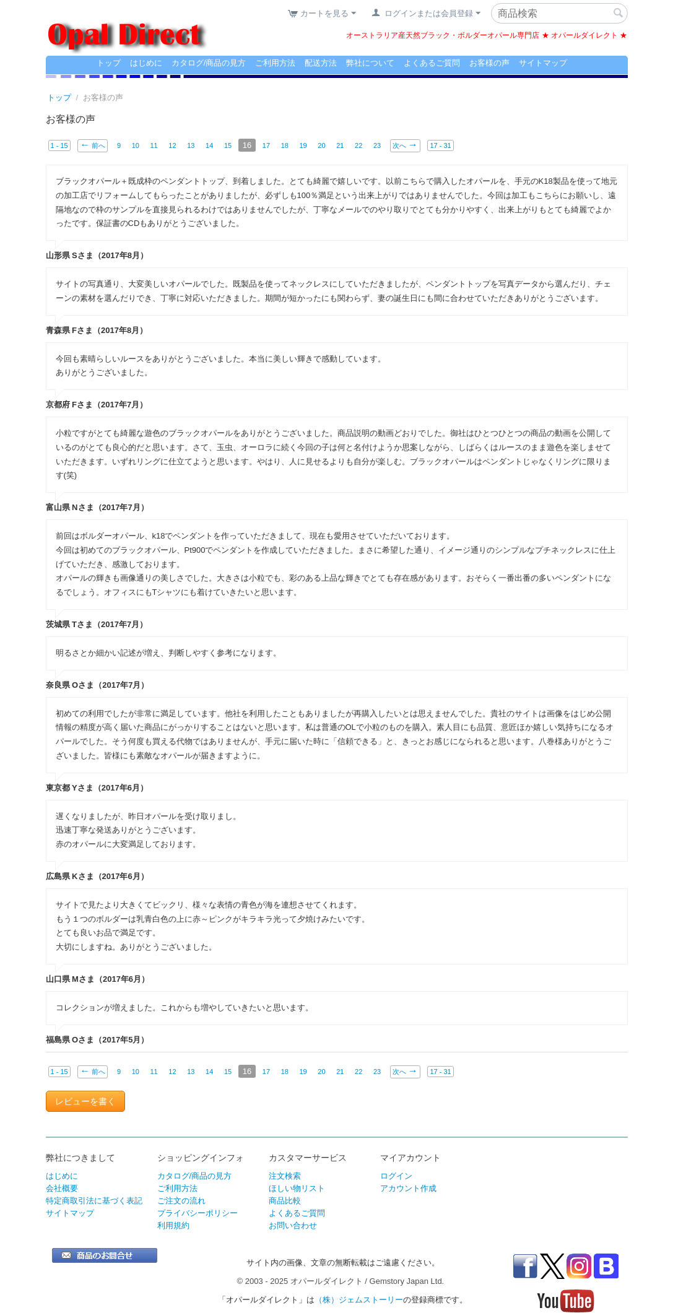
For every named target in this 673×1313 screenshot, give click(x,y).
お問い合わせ (293, 1225)
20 (322, 145)
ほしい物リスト (297, 1188)
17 (266, 145)
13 (190, 145)
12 (172, 145)
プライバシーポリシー (197, 1213)
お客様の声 (489, 62)
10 (135, 145)
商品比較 (285, 1200)
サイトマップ (543, 62)
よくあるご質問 (432, 62)
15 (228, 145)
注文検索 (285, 1176)
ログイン (396, 1176)
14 (209, 145)
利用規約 (173, 1225)
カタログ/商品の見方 (209, 62)
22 (358, 145)
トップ (109, 62)
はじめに (146, 62)
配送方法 (321, 62)
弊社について (370, 62)
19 (303, 145)
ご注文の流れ (181, 1200)
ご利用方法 (275, 62)
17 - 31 (440, 145)
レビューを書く (85, 1101)
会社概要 (62, 1188)
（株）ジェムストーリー (359, 1299)
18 (285, 145)
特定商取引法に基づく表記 (94, 1200)
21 (340, 145)
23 (377, 145)
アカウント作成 (408, 1188)
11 (154, 145)
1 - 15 (59, 145)
